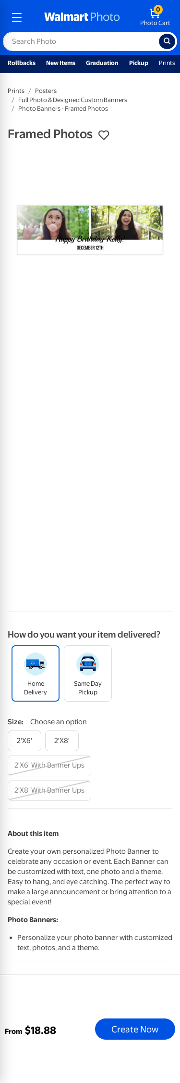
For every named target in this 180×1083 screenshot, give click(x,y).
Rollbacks (22, 62)
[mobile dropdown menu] (17, 17)
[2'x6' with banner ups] (49, 765)
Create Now (134, 1029)
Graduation (102, 62)
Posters (46, 90)
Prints (167, 62)
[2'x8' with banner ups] (49, 790)
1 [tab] (88, 320)
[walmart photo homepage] (82, 17)
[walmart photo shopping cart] (155, 17)
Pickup (138, 62)
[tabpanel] (90, 230)
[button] (104, 135)
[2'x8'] (62, 741)
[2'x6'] (24, 741)
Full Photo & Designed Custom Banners (72, 100)
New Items (60, 62)
